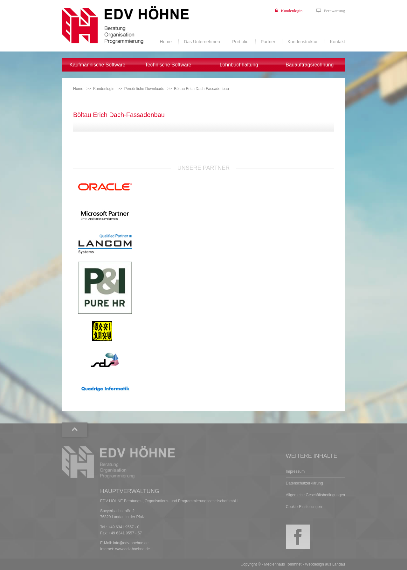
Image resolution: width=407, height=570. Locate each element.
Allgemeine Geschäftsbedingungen (315, 495)
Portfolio (240, 41)
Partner (268, 41)
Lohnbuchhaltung (239, 64)
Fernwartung (334, 11)
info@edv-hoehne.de (131, 543)
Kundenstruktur (302, 41)
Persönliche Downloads (144, 88)
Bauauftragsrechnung (310, 64)
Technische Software (168, 64)
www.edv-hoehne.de (132, 549)
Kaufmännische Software (97, 64)
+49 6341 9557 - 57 (125, 533)
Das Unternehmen (202, 41)
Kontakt (337, 41)
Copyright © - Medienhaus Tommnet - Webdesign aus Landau (292, 564)
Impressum (295, 471)
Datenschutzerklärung (304, 483)
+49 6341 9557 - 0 (123, 527)
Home (166, 41)
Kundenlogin (291, 11)
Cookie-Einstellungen (304, 507)
